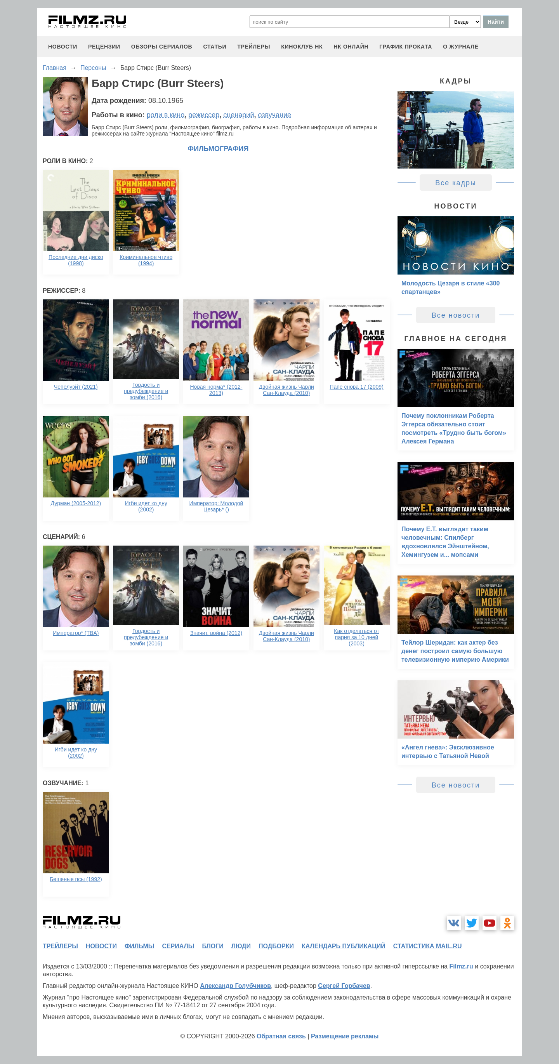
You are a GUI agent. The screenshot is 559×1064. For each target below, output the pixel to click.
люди (241, 946)
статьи (214, 46)
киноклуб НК (302, 46)
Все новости (456, 315)
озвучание (274, 115)
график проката (405, 46)
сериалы (178, 946)
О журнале (461, 46)
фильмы (139, 946)
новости (62, 46)
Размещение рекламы (345, 1036)
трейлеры (253, 46)
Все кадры (455, 183)
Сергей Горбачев (344, 985)
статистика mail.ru (427, 946)
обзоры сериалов (162, 46)
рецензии (104, 46)
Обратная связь (281, 1036)
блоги (212, 946)
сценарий (238, 115)
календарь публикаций (343, 946)
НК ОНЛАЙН (350, 46)
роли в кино (166, 115)
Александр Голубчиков (235, 985)
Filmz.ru (461, 966)
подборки (276, 946)
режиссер (203, 115)
